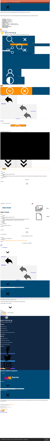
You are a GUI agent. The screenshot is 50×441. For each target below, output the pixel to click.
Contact (3, 370)
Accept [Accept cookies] (47, 439)
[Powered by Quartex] (9, 378)
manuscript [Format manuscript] (27, 179)
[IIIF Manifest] (40, 216)
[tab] (4, 168)
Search (1, 131)
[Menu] (1, 85)
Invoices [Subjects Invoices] (27, 183)
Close (12, 284)
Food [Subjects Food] (27, 228)
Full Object (3, 309)
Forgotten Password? (4, 406)
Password (2, 405)
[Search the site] (6, 50)
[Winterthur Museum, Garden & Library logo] (8, 34)
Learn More (2, 343)
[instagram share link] (7, 365)
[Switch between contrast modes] (13, 80)
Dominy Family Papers (6, 123)
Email (1, 403)
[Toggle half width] (23, 163)
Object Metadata (3, 310)
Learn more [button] (26, 439)
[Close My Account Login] (11, 395)
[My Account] (11, 73)
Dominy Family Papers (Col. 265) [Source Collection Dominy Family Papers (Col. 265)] (26, 233)
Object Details (4, 244)
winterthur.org (2, 331)
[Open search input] (18, 39)
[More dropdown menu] (16, 91)
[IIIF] (32, 204)
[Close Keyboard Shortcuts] (11, 10)
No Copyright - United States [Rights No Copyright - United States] (27, 240)
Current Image (2, 300)
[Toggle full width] (8, 163)
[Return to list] (8, 99)
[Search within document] (18, 125)
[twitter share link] (7, 358)
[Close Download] (11, 294)
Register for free (11, 401)
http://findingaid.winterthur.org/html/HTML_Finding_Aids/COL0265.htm (15, 237)
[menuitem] (26, 370)
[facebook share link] (7, 350)
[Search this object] (6, 131)
